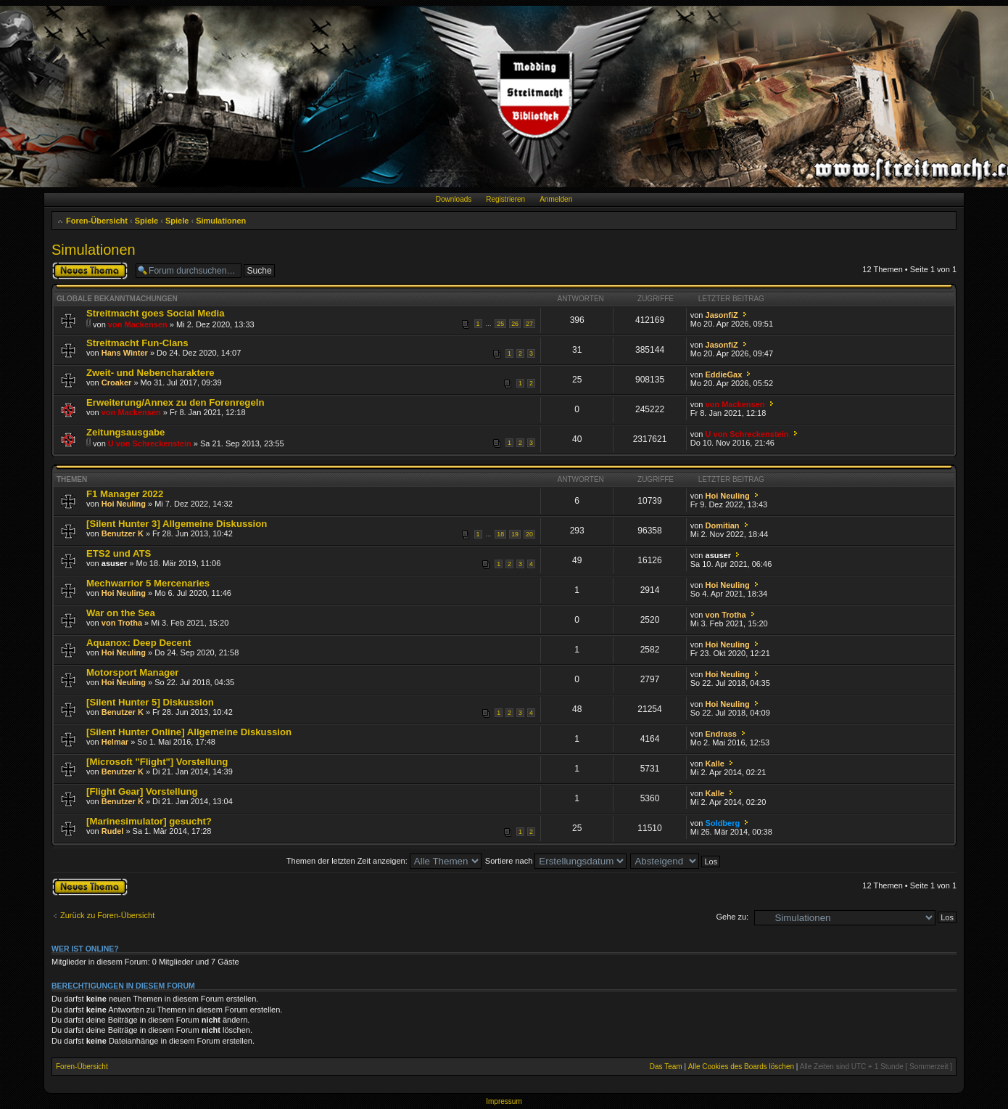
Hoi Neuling (124, 503)
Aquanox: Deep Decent (138, 642)
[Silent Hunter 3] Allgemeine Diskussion (176, 523)
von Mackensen (138, 324)
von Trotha (122, 622)
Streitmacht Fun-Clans (137, 342)
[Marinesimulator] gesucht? (149, 821)
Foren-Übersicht (97, 220)
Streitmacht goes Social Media (155, 313)
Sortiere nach (556, 860)
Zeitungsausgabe (125, 432)
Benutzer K (123, 533)
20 (529, 534)
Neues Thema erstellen (89, 270)
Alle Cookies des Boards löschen (741, 1067)
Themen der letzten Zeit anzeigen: (384, 860)
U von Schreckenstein (149, 443)
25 (500, 323)
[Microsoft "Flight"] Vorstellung (157, 761)
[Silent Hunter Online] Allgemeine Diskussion (189, 732)
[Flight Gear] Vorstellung (142, 791)
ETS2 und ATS (118, 553)
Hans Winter (125, 352)
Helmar (115, 741)
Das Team (666, 1067)
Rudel (113, 831)
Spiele (146, 220)
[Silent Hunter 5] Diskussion (150, 702)
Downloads (453, 199)
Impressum (503, 1101)
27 (529, 323)
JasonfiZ (722, 315)
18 (500, 534)
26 (515, 323)
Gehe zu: (732, 916)
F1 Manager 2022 (124, 493)
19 (515, 534)
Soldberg (723, 823)
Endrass (721, 733)
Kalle (715, 763)
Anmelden (556, 199)
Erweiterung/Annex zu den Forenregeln (175, 402)
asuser (114, 563)
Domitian (723, 525)
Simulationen (221, 220)
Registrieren (505, 199)
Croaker (117, 382)
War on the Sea (120, 612)
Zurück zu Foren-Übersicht (107, 915)
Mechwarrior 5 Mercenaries (148, 583)
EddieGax (724, 374)
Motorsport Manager (132, 672)
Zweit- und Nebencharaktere (150, 372)
